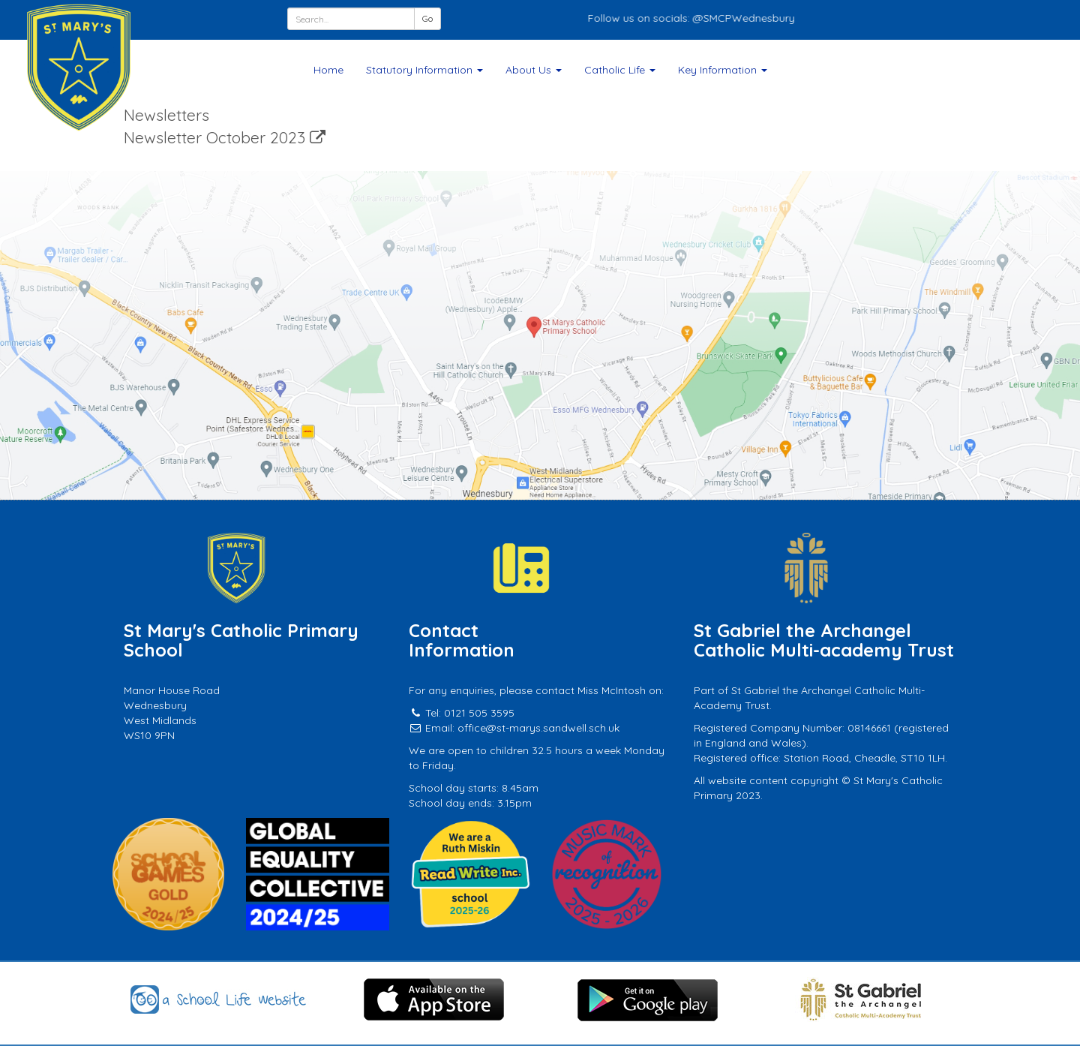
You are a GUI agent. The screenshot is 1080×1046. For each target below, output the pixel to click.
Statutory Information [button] (424, 70)
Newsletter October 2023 (225, 137)
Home (329, 70)
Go (427, 18)
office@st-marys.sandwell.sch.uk (539, 728)
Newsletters (166, 115)
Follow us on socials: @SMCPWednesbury (698, 18)
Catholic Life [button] (620, 70)
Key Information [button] (722, 70)
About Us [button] (534, 70)
